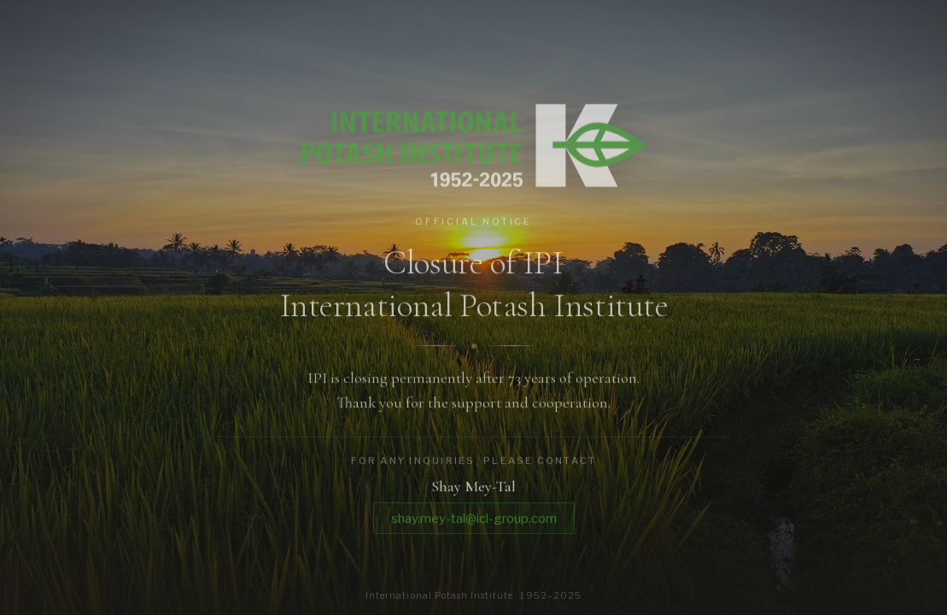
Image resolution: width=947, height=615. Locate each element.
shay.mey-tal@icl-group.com (474, 521)
